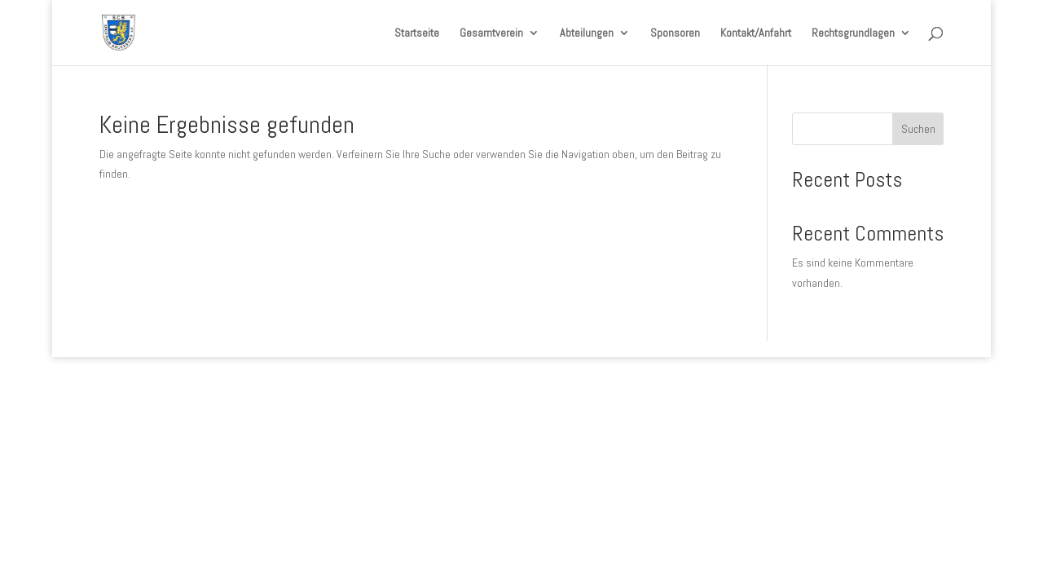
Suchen (918, 128)
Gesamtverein (491, 33)
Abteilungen (587, 33)
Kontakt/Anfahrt (755, 33)
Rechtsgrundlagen (853, 33)
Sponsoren (675, 33)
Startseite (416, 33)
